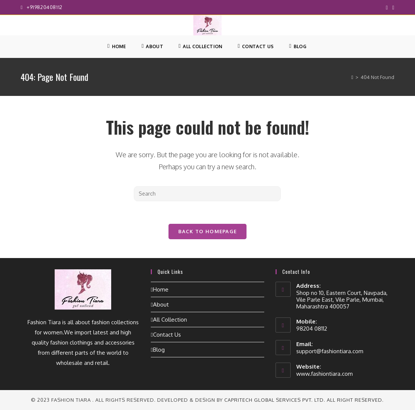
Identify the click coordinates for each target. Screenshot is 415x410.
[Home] (352, 77)
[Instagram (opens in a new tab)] (392, 7)
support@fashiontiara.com (329, 351)
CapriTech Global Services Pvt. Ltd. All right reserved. (304, 400)
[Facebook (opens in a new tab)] (387, 7)
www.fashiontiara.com (324, 373)
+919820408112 (45, 7)
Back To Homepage (207, 231)
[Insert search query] (207, 193)
